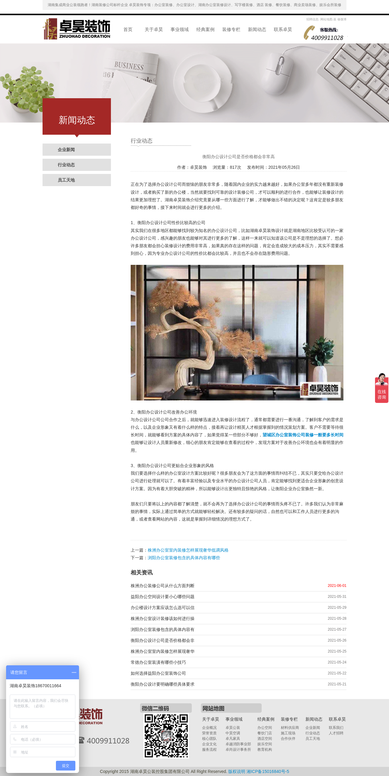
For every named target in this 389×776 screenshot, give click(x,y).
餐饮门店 (264, 733)
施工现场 (288, 733)
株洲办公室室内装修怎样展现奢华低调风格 (188, 550)
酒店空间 (264, 738)
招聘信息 (312, 19)
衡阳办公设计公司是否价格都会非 (162, 640)
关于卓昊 (154, 29)
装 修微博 (339, 19)
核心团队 (209, 738)
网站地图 (325, 19)
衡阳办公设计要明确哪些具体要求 (162, 684)
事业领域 (179, 29)
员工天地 (66, 180)
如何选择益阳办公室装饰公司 (158, 673)
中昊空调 (232, 733)
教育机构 (264, 749)
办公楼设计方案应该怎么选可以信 (162, 607)
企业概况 (209, 728)
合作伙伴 (288, 738)
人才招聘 (336, 733)
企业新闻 (66, 149)
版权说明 (236, 771)
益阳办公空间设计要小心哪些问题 (162, 596)
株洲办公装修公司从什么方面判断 (162, 585)
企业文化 (209, 744)
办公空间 (264, 728)
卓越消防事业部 (238, 744)
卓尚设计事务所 (238, 749)
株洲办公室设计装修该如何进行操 (162, 618)
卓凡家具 (232, 738)
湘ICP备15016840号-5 (267, 771)
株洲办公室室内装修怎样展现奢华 (162, 651)
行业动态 (66, 164)
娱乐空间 (264, 744)
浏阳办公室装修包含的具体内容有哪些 (184, 557)
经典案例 (205, 29)
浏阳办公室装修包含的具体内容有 (162, 629)
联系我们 (336, 728)
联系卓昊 (283, 29)
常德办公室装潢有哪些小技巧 (158, 662)
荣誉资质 (209, 733)
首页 (128, 29)
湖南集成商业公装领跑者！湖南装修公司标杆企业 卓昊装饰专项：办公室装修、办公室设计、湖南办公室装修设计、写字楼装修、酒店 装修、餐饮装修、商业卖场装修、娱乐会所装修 (195, 5)
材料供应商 (290, 728)
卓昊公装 (232, 728)
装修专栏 (231, 29)
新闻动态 (257, 29)
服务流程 (209, 749)
